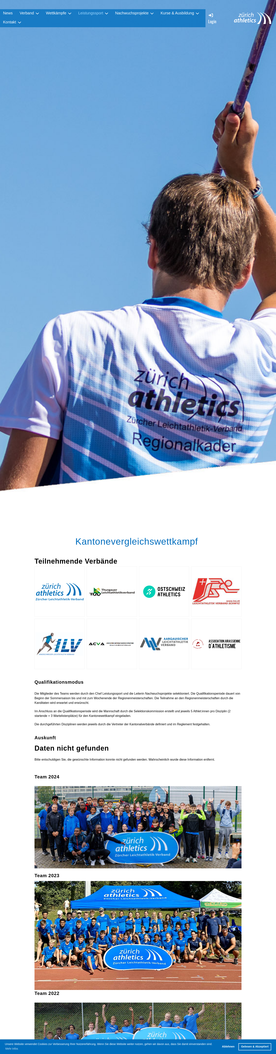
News (8, 13)
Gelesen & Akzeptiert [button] (255, 1046)
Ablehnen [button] (228, 1046)
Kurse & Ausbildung (180, 13)
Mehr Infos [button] (11, 1048)
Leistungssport (93, 13)
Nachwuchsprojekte (134, 13)
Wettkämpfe (58, 13)
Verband (29, 13)
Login (212, 18)
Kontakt (12, 22)
